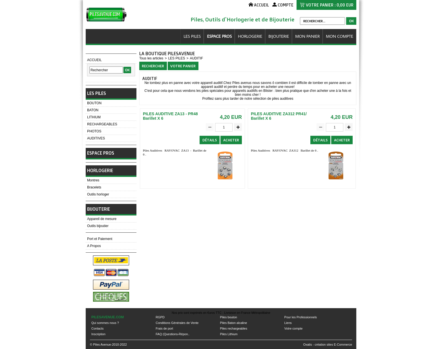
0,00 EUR (345, 5)
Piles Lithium (228, 334)
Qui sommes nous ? (105, 322)
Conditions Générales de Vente (177, 322)
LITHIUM (94, 117)
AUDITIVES (96, 138)
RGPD (160, 317)
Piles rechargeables (233, 328)
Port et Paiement (99, 239)
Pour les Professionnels (300, 317)
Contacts (97, 328)
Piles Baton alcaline (233, 322)
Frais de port (164, 328)
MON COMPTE (339, 36)
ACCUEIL (94, 60)
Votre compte (293, 328)
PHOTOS (94, 131)
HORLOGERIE (250, 36)
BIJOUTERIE (278, 36)
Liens (288, 322)
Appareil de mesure (101, 219)
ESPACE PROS (219, 36)
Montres (93, 180)
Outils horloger (98, 194)
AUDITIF (196, 58)
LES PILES (192, 36)
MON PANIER (307, 36)
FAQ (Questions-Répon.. (172, 334)
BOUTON (94, 103)
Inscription (98, 334)
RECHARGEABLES (102, 124)
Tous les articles (151, 58)
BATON (92, 110)
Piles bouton (228, 317)
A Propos (94, 246)
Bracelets (94, 187)
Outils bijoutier (98, 226)
